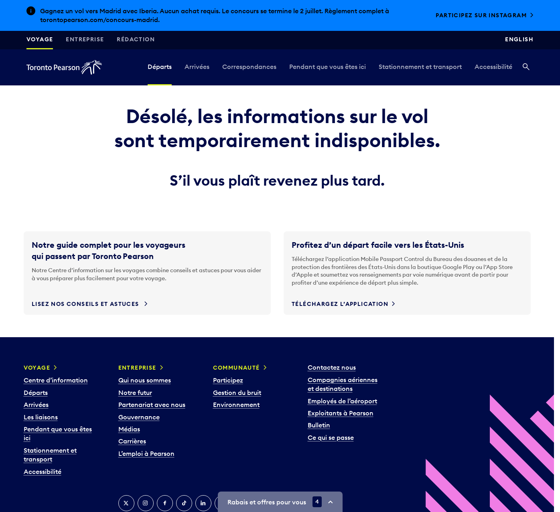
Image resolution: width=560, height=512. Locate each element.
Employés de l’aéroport (342, 401)
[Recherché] (526, 67)
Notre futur (135, 393)
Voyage (39, 39)
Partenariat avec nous (151, 405)
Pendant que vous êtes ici (327, 67)
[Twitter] (126, 503)
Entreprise (85, 39)
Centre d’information (56, 380)
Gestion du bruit (237, 393)
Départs (160, 67)
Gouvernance (139, 417)
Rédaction (136, 39)
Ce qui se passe (331, 437)
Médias (129, 429)
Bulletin (319, 425)
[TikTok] (184, 503)
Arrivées (197, 67)
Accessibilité (493, 67)
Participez (228, 380)
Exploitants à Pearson (340, 413)
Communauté (236, 367)
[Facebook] (165, 503)
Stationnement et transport (420, 67)
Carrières (132, 441)
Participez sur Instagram (481, 15)
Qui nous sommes (144, 380)
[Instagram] (146, 503)
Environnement (236, 405)
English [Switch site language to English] (519, 39)
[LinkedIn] (203, 503)
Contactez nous (332, 367)
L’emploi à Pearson (146, 453)
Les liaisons (41, 417)
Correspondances (249, 67)
